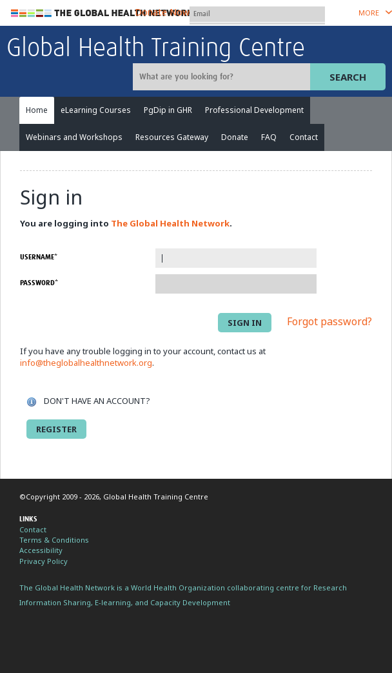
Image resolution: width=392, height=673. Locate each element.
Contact (303, 137)
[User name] (257, 14)
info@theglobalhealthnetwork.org (86, 362)
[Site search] (223, 76)
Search (347, 76)
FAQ (269, 137)
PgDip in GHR (168, 110)
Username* (38, 257)
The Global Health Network (102, 13)
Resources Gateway (171, 137)
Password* (39, 282)
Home (37, 110)
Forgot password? (329, 322)
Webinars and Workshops (74, 137)
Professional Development (254, 110)
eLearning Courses (96, 110)
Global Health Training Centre (155, 49)
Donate (234, 137)
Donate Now (162, 12)
